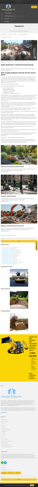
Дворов (3, 425)
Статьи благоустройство (19, 62)
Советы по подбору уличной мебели (8, 250)
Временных (4, 431)
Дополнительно (5, 171)
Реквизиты (10, 472)
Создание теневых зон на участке (8, 260)
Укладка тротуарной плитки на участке (9, 253)
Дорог (3, 423)
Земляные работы (4, 442)
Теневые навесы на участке (7, 259)
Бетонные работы (4, 439)
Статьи (13, 62)
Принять (32, 485)
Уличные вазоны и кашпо (6, 248)
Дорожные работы (4, 419)
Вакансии (17, 472)
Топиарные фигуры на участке (7, 254)
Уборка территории (8, 196)
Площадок (4, 427)
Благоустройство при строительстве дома (9, 262)
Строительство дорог (5, 429)
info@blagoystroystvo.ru (5, 469)
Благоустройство (5, 483)
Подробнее (3, 412)
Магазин (17, 2)
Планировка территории (6, 444)
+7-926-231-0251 (3, 467)
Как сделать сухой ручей (6, 261)
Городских (4, 433)
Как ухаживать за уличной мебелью (8, 252)
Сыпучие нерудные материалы (7, 446)
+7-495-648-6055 (3, 465)
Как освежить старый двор (7, 263)
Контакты (4, 472)
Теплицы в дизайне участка (7, 256)
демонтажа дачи (6, 99)
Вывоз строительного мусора (12, 226)
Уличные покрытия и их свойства (8, 247)
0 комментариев (28, 62)
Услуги (21, 2)
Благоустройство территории (12, 166)
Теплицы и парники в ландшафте (8, 255)
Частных (3, 435)
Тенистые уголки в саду (6, 257)
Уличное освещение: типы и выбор (8, 249)
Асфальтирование (4, 421)
